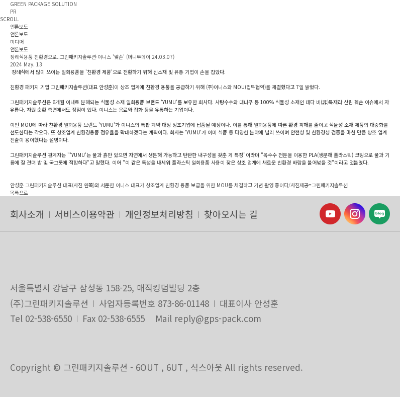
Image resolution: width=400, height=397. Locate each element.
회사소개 (27, 213)
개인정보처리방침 (159, 213)
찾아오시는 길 (231, 213)
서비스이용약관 (85, 213)
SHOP (296, 30)
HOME (232, 30)
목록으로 (19, 192)
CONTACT (264, 30)
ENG (207, 30)
